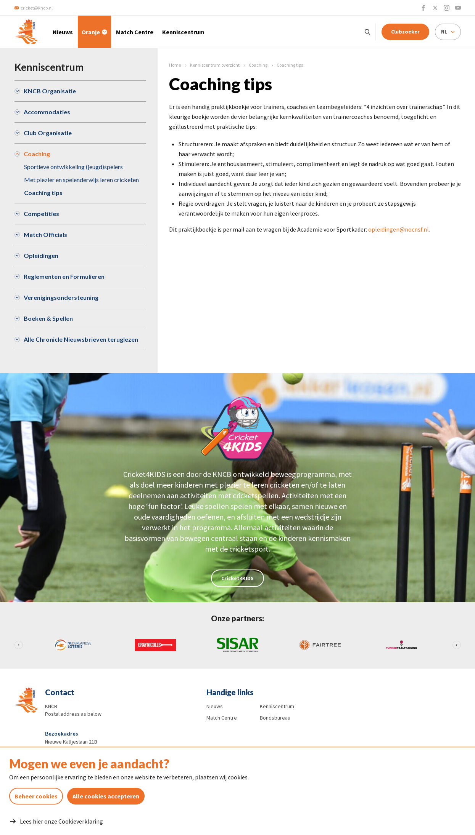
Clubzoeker (405, 31)
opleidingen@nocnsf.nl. (399, 229)
